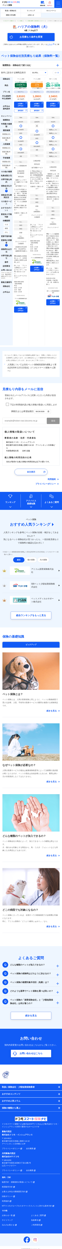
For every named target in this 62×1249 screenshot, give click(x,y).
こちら (50, 44)
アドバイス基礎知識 (31, 502)
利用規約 (52, 479)
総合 (19, 560)
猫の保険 (31, 560)
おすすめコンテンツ (11, 1094)
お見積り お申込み (20, 104)
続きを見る (31, 1015)
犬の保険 (43, 560)
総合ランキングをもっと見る (31, 615)
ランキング (31, 11)
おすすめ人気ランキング (30, 524)
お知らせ (31, 15)
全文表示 (31, 472)
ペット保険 (7, 5)
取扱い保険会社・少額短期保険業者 (18, 1087)
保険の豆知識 (11, 15)
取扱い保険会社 (10, 11)
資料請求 (20, 110)
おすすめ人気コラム (11, 1101)
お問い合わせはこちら (31, 1053)
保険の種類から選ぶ (11, 1108)
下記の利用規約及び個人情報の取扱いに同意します (33, 405)
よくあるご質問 (51, 502)
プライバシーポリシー (45, 484)
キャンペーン (51, 11)
